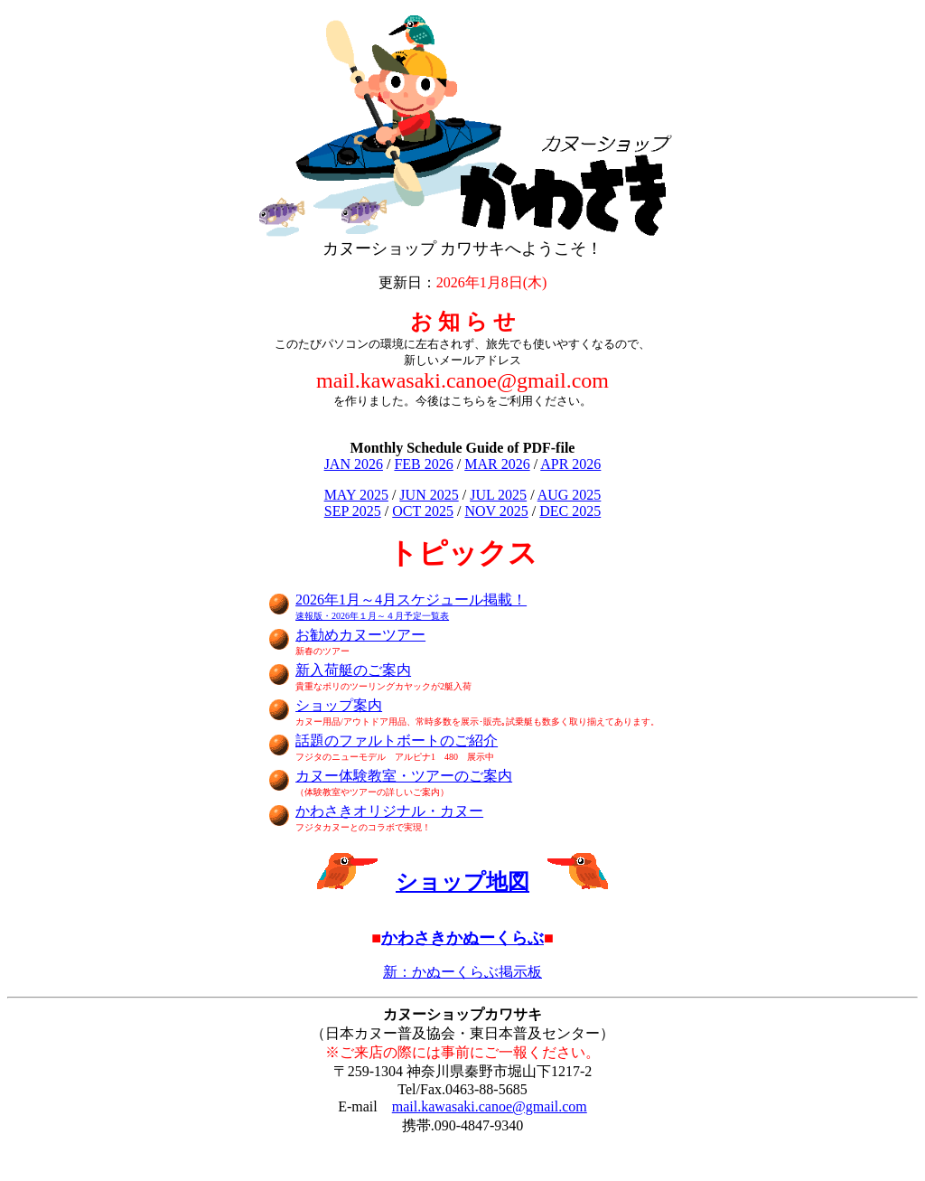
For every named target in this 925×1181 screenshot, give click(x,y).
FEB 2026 (423, 464)
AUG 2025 (569, 494)
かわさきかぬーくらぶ (462, 938)
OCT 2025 (422, 511)
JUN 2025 (428, 494)
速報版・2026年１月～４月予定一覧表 (372, 616)
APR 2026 (570, 464)
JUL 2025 (498, 494)
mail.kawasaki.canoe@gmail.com (489, 1106)
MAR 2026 (496, 464)
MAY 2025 (356, 494)
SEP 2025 (352, 511)
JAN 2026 (353, 464)
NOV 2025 (496, 511)
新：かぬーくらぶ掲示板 (462, 971)
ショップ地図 (462, 882)
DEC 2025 (570, 511)
